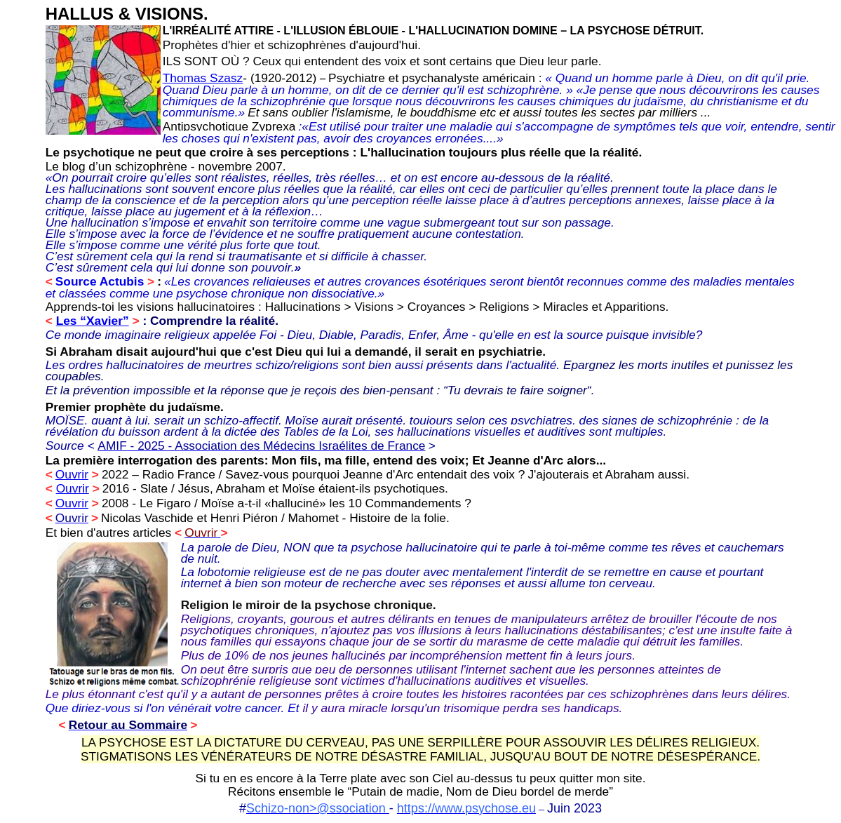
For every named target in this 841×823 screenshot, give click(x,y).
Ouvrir (71, 474)
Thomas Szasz (203, 78)
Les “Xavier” (92, 321)
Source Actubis (99, 281)
